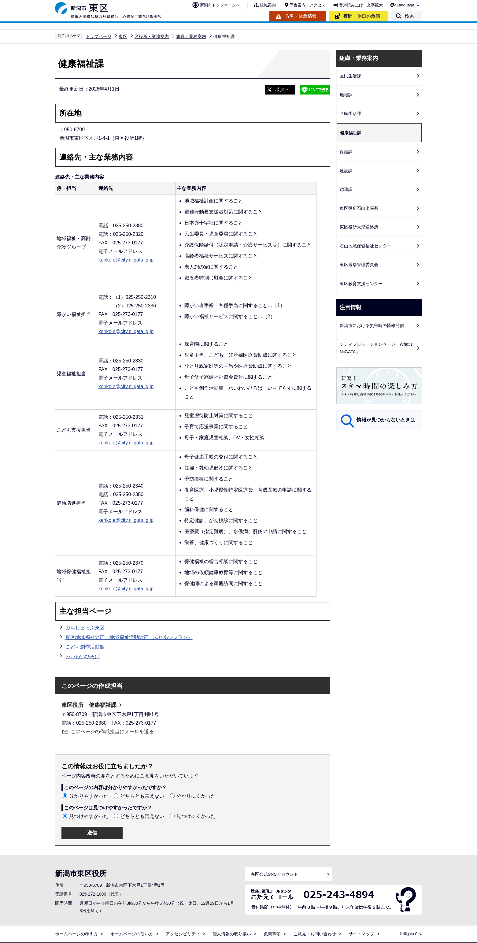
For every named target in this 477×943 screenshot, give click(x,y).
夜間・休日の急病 (361, 16)
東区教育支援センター (361, 283)
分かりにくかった (196, 796)
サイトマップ (361, 933)
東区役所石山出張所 (359, 208)
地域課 (346, 94)
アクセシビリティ (183, 933)
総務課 (346, 189)
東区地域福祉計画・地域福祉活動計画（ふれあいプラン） (129, 637)
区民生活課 (350, 75)
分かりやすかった (88, 796)
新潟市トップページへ (220, 5)
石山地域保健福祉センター (365, 245)
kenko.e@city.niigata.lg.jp (125, 259)
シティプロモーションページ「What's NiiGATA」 (376, 348)
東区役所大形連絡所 (359, 227)
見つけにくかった (196, 816)
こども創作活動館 (85, 646)
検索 (409, 16)
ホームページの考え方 (76, 933)
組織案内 (268, 5)
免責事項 (272, 933)
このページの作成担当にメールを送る (112, 731)
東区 (123, 36)
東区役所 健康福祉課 (88, 705)
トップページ (98, 36)
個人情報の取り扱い (232, 933)
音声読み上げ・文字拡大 (361, 5)
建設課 (346, 170)
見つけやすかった (88, 816)
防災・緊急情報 (301, 16)
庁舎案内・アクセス (307, 5)
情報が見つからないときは (386, 419)
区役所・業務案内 (152, 36)
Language (405, 5)
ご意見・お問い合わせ (314, 933)
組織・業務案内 (191, 36)
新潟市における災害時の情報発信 (372, 325)
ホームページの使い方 (131, 933)
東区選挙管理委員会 (359, 264)
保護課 (346, 151)
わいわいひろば (82, 656)
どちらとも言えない (142, 796)
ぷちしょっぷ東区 (85, 627)
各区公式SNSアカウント (274, 874)
